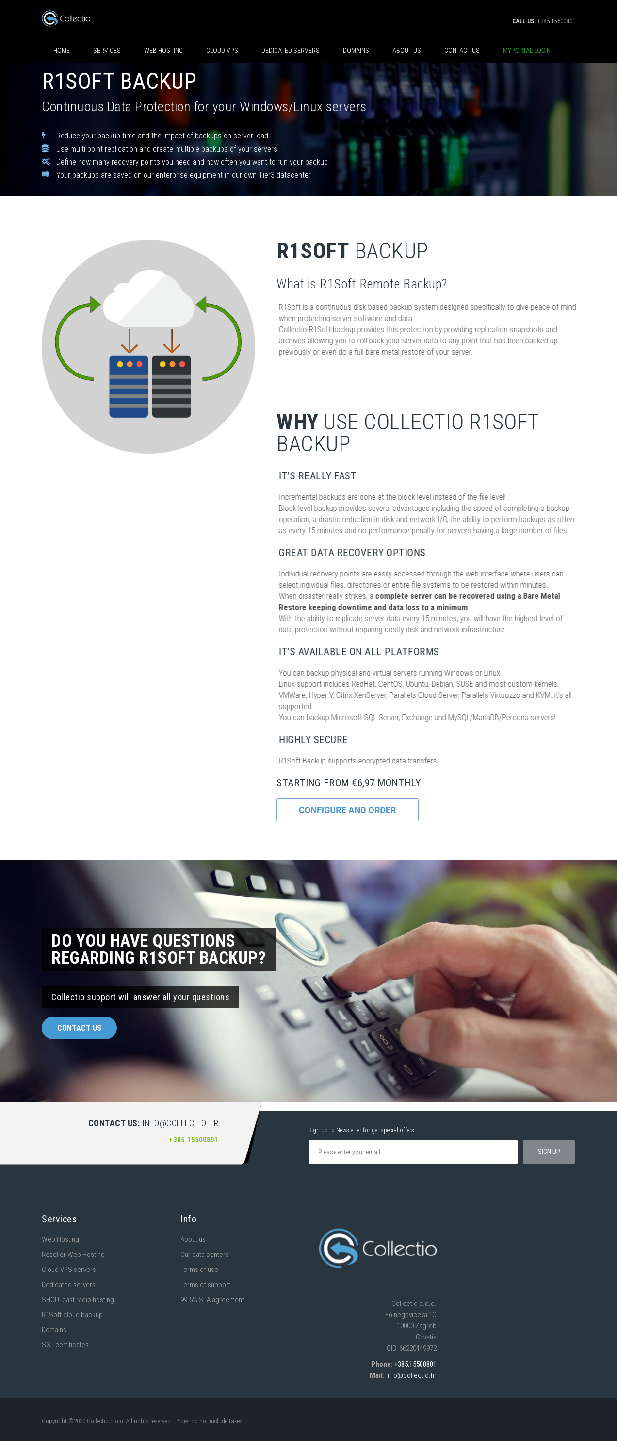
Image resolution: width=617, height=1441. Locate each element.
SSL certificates (65, 1344)
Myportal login (527, 50)
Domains (356, 50)
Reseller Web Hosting (73, 1254)
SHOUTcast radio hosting (78, 1299)
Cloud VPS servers (69, 1269)
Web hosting (163, 50)
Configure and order (347, 810)
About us (406, 50)
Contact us (462, 50)
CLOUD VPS (222, 50)
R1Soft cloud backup (72, 1314)
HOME (61, 50)
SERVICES (107, 50)
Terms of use (199, 1269)
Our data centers (204, 1254)
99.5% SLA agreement (212, 1299)
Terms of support (205, 1284)
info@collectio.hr (411, 1375)
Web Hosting (60, 1239)
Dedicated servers (290, 50)
